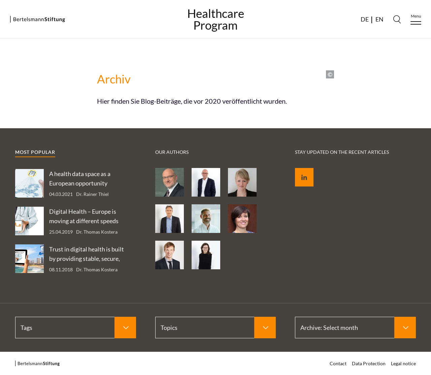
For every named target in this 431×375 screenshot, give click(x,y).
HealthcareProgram (215, 19)
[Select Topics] (215, 327)
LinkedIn (299, 169)
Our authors (172, 152)
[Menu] (415, 19)
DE (365, 19)
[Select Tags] (75, 327)
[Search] (397, 19)
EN (379, 19)
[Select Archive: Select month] (355, 327)
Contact (338, 363)
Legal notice (403, 363)
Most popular (35, 152)
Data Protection (369, 363)
